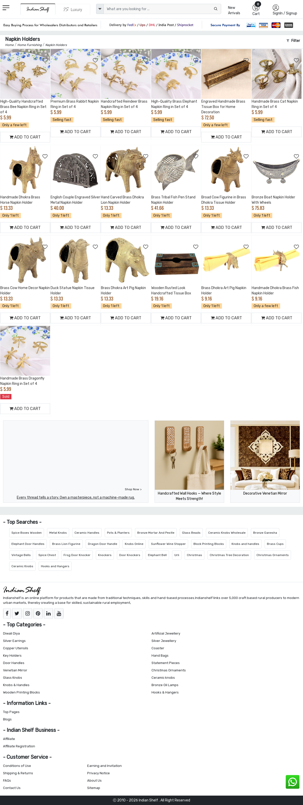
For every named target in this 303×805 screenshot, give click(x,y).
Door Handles (13, 663)
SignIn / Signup (285, 13)
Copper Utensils (15, 648)
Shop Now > (133, 489)
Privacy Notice (98, 773)
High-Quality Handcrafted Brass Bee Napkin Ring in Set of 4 (23, 106)
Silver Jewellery (164, 641)
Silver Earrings (14, 641)
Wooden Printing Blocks (21, 692)
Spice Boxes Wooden (26, 532)
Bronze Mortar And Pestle (155, 532)
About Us (94, 780)
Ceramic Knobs (22, 566)
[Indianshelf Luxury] (72, 9)
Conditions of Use (17, 766)
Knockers (105, 555)
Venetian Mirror (15, 670)
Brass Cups (275, 544)
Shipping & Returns (18, 773)
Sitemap (93, 788)
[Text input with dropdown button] (162, 9)
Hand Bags (160, 655)
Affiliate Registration (19, 746)
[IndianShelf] (37, 9)
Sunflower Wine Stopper (168, 544)
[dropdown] (100, 9)
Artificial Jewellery (166, 633)
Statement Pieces (166, 663)
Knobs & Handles (16, 685)
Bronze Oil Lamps (165, 685)
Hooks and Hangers (55, 566)
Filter (293, 41)
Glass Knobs (12, 678)
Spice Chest (47, 555)
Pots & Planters (118, 532)
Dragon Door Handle (102, 544)
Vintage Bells (21, 555)
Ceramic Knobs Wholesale (227, 532)
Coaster (158, 648)
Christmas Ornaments (272, 555)
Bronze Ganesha (265, 532)
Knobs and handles (245, 544)
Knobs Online (134, 544)
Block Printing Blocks (208, 544)
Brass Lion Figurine (66, 544)
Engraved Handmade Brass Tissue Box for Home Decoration (223, 106)
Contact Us (12, 788)
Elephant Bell (157, 555)
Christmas (194, 555)
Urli (176, 555)
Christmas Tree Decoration (229, 555)
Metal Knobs (58, 532)
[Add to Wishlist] (45, 60)
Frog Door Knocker (77, 555)
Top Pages (11, 712)
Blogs (7, 719)
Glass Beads (191, 532)
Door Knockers (129, 555)
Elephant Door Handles (27, 544)
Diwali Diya (11, 633)
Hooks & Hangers (165, 692)
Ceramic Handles (86, 532)
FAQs (7, 780)
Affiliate (9, 739)
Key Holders (12, 655)
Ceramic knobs (163, 678)
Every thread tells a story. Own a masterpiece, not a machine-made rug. (76, 497)
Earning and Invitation (104, 766)
